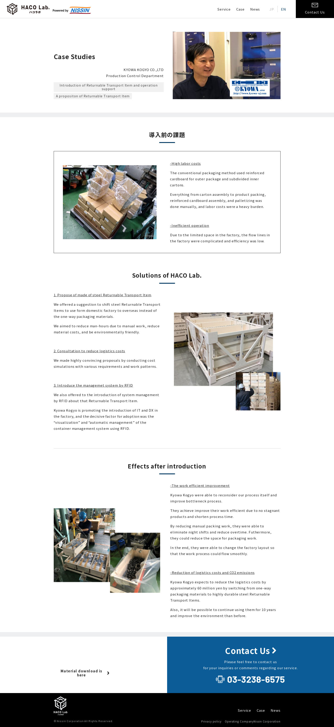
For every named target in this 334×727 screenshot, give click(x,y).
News (255, 9)
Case (240, 9)
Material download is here (81, 673)
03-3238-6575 (256, 679)
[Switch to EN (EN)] (283, 9)
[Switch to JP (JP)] (271, 9)
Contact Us (247, 650)
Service (224, 9)
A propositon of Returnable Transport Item (93, 96)
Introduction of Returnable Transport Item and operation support (109, 87)
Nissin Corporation (267, 721)
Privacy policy (211, 721)
